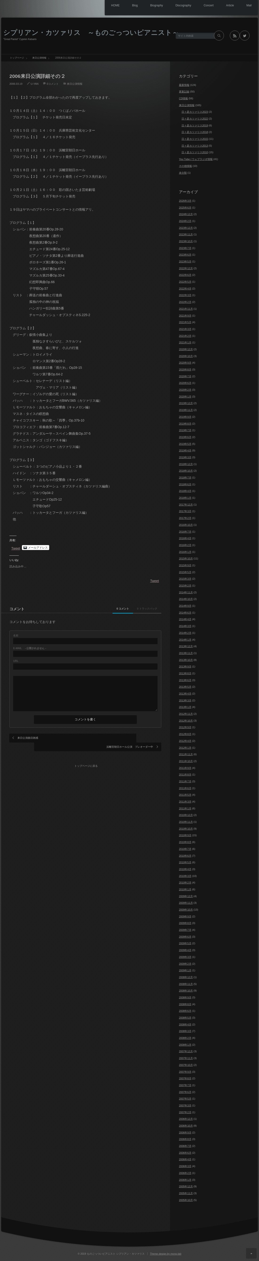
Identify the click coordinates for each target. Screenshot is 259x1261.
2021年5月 (185, 322)
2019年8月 (185, 423)
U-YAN (34, 83)
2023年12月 (186, 227)
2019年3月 (185, 457)
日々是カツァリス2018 (195, 132)
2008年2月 (185, 1037)
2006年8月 (185, 1139)
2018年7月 (185, 477)
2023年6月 (185, 254)
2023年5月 (185, 261)
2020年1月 (185, 396)
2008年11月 (186, 984)
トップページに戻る (87, 754)
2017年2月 (185, 518)
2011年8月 (185, 774)
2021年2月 (185, 335)
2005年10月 (186, 1200)
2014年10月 (186, 599)
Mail (248, 6)
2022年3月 (185, 295)
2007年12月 (186, 1051)
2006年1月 (185, 1179)
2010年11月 (186, 821)
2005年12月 (186, 1186)
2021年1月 (185, 342)
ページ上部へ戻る (251, 1253)
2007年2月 (185, 1112)
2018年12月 (186, 464)
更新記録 (184, 91)
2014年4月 (185, 619)
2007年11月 (186, 1058)
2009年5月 (185, 943)
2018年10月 (186, 470)
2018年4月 (185, 491)
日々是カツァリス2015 (195, 138)
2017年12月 (186, 504)
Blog (125, 6)
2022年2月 (185, 302)
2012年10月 (186, 720)
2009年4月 (185, 950)
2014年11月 (186, 592)
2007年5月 (185, 1098)
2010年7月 (185, 848)
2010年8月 (185, 842)
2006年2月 (185, 1173)
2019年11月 (186, 410)
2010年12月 (186, 815)
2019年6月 (185, 437)
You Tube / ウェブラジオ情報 (196, 159)
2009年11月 (186, 902)
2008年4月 (185, 1024)
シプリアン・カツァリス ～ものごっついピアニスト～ (91, 32)
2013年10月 (186, 660)
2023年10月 (186, 241)
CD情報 (183, 98)
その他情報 (185, 166)
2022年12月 (186, 268)
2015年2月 (185, 585)
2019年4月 (185, 450)
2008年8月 (185, 1004)
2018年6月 (185, 484)
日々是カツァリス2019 (195, 125)
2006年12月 (186, 1118)
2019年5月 (185, 443)
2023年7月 (185, 248)
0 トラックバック (141, 608)
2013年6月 (185, 680)
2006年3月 (185, 1166)
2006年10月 (186, 1125)
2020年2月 (185, 389)
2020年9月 (185, 362)
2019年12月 (186, 403)
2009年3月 (185, 957)
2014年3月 (185, 626)
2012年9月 (185, 727)
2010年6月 (185, 855)
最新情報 (184, 85)
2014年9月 (185, 605)
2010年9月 (185, 835)
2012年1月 (185, 747)
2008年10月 (186, 990)
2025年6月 (185, 207)
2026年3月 (185, 200)
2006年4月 (185, 1159)
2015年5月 (185, 572)
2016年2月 (185, 545)
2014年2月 (185, 632)
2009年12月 (186, 896)
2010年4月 (185, 869)
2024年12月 (186, 214)
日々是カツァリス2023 (195, 111)
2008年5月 (185, 1017)
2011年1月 (185, 808)
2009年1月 (185, 970)
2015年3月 (185, 578)
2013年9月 (185, 666)
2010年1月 (185, 889)
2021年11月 (186, 308)
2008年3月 (185, 1031)
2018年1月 (185, 497)
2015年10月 (186, 558)
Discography (177, 6)
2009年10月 (186, 909)
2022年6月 (185, 274)
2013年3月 (185, 700)
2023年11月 (186, 234)
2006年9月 (185, 1132)
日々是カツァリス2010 (195, 152)
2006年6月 (185, 1152)
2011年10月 (186, 761)
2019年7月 (185, 430)
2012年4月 (185, 740)
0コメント (52, 83)
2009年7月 (185, 929)
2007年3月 (185, 1105)
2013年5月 (185, 686)
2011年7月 (185, 781)
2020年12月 (186, 349)
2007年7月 (185, 1085)
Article (227, 6)
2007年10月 (186, 1065)
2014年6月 (185, 612)
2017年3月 (185, 511)
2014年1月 (185, 639)
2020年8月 (185, 369)
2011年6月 (185, 788)
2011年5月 (185, 794)
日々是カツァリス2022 (195, 118)
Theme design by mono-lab (165, 1253)
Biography (148, 6)
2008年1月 (185, 1044)
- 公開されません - (29, 648)
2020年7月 (185, 376)
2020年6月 (185, 383)
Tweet (15, 547)
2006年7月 (185, 1146)
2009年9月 (185, 916)
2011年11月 (186, 754)
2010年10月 (186, 828)
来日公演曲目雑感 (28, 737)
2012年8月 (185, 734)
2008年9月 (185, 997)
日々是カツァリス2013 (195, 145)
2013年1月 (185, 707)
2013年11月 (186, 653)
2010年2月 (185, 882)
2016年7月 (185, 531)
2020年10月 (186, 356)
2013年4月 (185, 693)
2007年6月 (185, 1092)
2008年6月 (185, 1010)
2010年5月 (185, 862)
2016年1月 (185, 551)
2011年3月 (185, 801)
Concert (204, 6)
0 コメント (104, 608)
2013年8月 (185, 673)
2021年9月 (185, 315)
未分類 (183, 172)
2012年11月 (186, 713)
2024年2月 (185, 221)
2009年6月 (185, 936)
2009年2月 (185, 963)
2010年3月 (185, 876)
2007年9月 (185, 1071)
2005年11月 (186, 1193)
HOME (103, 6)
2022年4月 (185, 288)
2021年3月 (185, 329)
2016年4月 (185, 538)
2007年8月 (185, 1078)
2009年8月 (185, 923)
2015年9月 (185, 565)
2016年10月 (186, 524)
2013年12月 (186, 646)
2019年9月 (185, 416)
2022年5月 (185, 281)
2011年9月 (185, 768)
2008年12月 (186, 977)
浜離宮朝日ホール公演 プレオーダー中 (129, 737)
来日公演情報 (74, 83)
